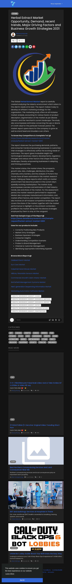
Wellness (52, 349)
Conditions (47, 577)
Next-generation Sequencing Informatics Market (31, 293)
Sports (33, 349)
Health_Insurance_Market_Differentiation (30, 315)
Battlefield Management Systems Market (28, 288)
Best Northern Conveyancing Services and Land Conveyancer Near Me (31, 473)
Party (52, 345)
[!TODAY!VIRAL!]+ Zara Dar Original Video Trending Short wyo (35, 432)
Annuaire (51, 579)
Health (47, 342)
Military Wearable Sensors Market (25, 280)
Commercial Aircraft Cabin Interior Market (29, 284)
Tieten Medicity (16, 524)
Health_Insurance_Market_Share (26, 303)
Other (15, 14)
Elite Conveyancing (18, 482)
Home (55, 342)
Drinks (44, 339)
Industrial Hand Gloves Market (23, 275)
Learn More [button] (9, 574)
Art (11, 339)
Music (24, 345)
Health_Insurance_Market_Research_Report (31, 309)
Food (21, 342)
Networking (34, 345)
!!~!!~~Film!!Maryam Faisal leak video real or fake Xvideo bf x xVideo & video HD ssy (34, 390)
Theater (42, 349)
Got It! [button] (22, 580)
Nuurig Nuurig (16, 396)
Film (52, 339)
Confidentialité (57, 577)
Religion (13, 349)
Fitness (13, 342)
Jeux (28, 342)
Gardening (37, 342)
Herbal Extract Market (30, 105)
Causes (19, 339)
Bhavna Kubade (22, 37)
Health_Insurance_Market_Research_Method (32, 306)
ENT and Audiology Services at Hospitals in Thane (31, 517)
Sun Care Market (18, 271)
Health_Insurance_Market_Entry (26, 312)
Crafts (28, 339)
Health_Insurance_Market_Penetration (29, 318)
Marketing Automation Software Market (28, 297)
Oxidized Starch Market (20, 266)
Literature (14, 345)
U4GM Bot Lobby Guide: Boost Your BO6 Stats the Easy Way (34, 559)
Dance (36, 339)
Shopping (23, 349)
